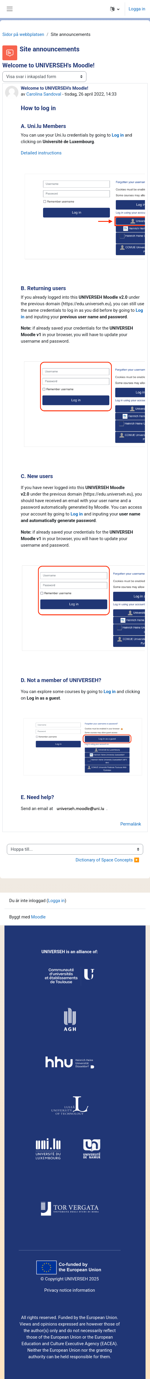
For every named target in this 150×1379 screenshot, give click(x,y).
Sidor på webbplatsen (23, 34)
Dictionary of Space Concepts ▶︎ (107, 860)
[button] (115, 9)
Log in (118, 135)
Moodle (38, 917)
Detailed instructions (41, 153)
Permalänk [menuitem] (130, 824)
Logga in (137, 9)
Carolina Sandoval (43, 94)
